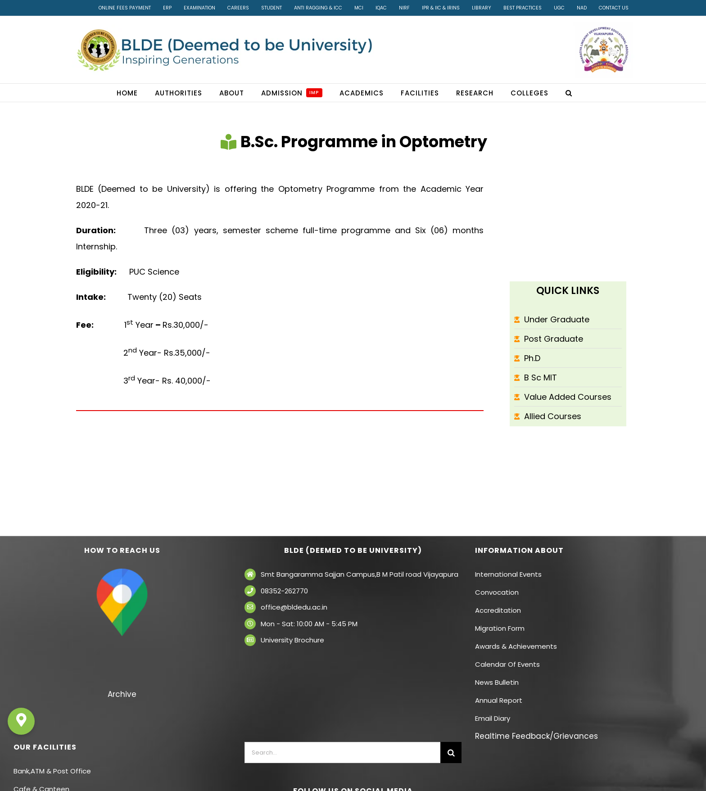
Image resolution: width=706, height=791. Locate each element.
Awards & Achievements (516, 646)
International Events (508, 574)
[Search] (451, 752)
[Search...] (342, 752)
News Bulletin (497, 682)
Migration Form (500, 628)
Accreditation (498, 610)
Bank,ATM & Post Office (52, 771)
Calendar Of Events (507, 664)
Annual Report (498, 700)
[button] (569, 93)
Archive (122, 694)
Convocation (497, 592)
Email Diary (492, 718)
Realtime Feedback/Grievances (536, 736)
